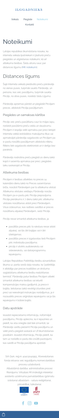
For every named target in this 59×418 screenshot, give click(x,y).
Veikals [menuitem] (15, 19)
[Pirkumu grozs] (3, 414)
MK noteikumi (29, 67)
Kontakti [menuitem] (29, 24)
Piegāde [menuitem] (27, 19)
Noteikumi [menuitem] (42, 19)
